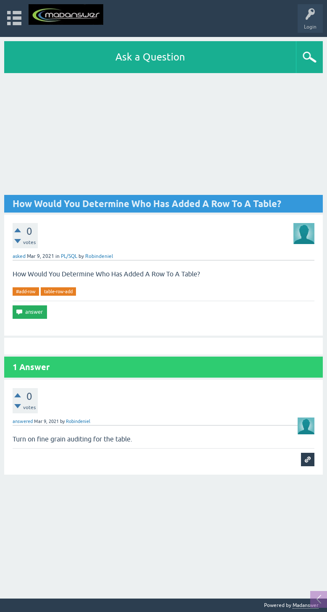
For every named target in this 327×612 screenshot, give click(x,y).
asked (19, 256)
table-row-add (58, 291)
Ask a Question (150, 57)
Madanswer (306, 605)
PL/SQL (69, 256)
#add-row (26, 291)
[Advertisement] (163, 136)
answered (23, 421)
